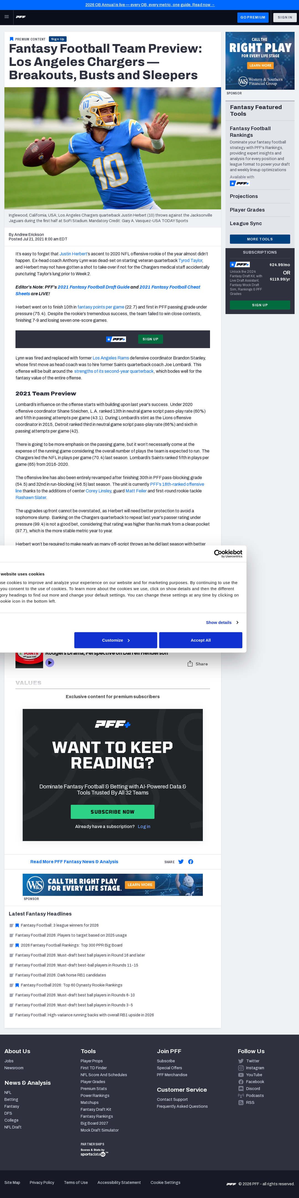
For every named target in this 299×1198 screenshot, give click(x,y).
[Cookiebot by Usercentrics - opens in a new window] (245, 554)
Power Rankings (95, 1096)
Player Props (92, 1061)
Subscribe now (113, 811)
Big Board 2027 (94, 1123)
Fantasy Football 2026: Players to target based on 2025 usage (68, 935)
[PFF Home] (21, 17)
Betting (11, 1099)
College (11, 1120)
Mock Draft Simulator (100, 1130)
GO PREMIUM (253, 17)
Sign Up (58, 39)
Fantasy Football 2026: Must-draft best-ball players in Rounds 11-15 (73, 965)
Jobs (9, 1061)
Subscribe (166, 1061)
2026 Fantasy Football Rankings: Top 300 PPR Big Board (65, 945)
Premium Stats (94, 1089)
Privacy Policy (42, 1183)
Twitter (252, 1061)
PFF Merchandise (172, 1075)
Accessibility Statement (119, 1183)
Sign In (285, 17)
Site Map (12, 1183)
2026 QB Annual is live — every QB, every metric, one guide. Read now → (150, 5)
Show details (246, 622)
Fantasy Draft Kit (96, 1109)
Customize (149, 639)
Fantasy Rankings (97, 1116)
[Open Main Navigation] (6, 17)
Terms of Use (76, 1183)
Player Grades (93, 1082)
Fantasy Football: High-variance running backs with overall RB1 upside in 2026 (81, 1015)
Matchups (90, 1103)
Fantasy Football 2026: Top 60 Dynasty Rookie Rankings (65, 985)
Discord (253, 1089)
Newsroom (13, 1068)
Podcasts (255, 1096)
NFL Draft (13, 1127)
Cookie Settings (165, 1183)
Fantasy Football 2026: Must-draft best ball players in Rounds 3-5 (71, 1005)
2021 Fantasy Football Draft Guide (94, 287)
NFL (7, 1093)
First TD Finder (94, 1068)
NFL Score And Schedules (104, 1075)
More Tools (260, 239)
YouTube (254, 1075)
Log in (144, 826)
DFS (8, 1113)
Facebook (255, 1082)
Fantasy (11, 1106)
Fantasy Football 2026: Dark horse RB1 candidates (57, 975)
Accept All (230, 639)
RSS (250, 1103)
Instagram (255, 1068)
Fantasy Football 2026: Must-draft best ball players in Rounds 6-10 (72, 995)
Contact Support (172, 1099)
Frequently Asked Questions (182, 1106)
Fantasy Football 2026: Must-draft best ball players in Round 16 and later (77, 955)
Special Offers (169, 1068)
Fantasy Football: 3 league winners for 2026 (54, 925)
